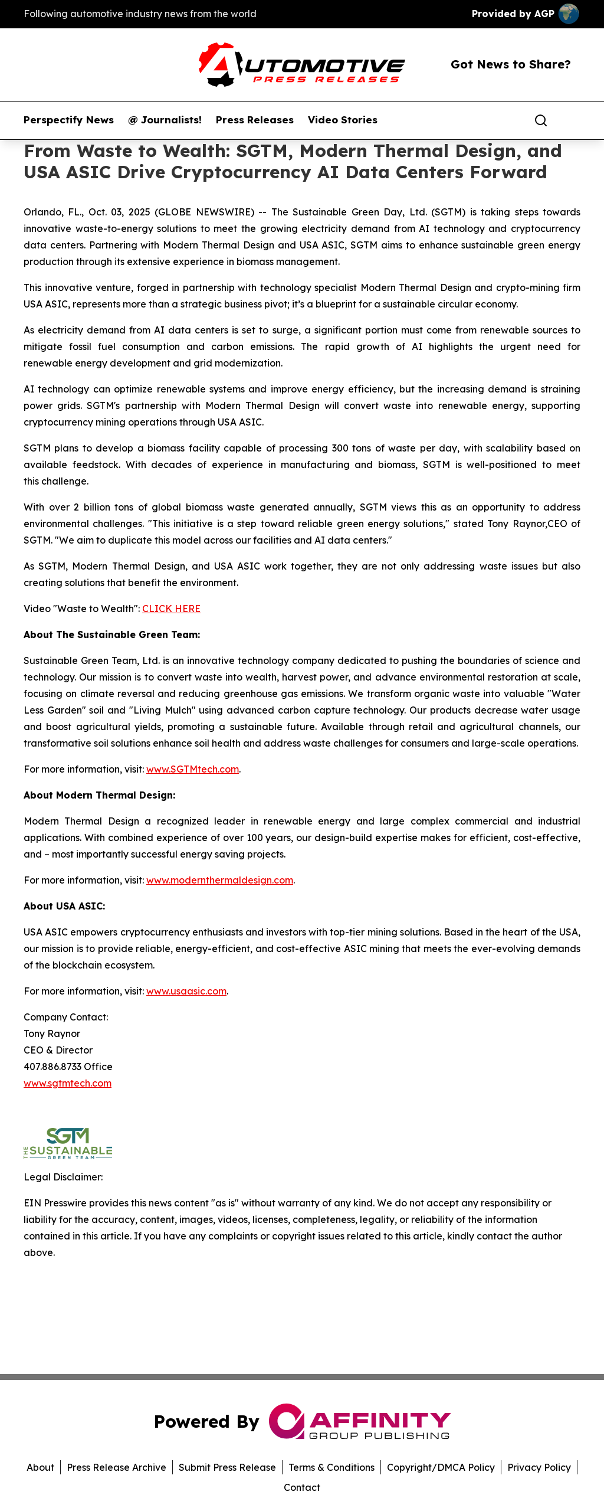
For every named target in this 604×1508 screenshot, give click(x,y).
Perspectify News (69, 120)
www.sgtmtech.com (67, 1083)
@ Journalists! (165, 120)
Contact (302, 1487)
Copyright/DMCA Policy (441, 1467)
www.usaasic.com (186, 991)
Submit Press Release (227, 1467)
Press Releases (255, 120)
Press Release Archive (116, 1467)
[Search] (541, 120)
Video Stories (343, 120)
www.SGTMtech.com (192, 769)
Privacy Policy (539, 1467)
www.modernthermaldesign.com (219, 880)
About (40, 1467)
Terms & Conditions (331, 1467)
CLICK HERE (171, 608)
